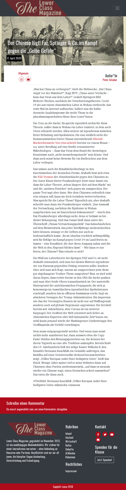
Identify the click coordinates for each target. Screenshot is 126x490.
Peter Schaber (110, 80)
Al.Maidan (70, 453)
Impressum (71, 471)
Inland (68, 434)
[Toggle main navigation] (117, 8)
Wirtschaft (71, 441)
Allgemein (23, 73)
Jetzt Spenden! (104, 460)
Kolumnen (70, 457)
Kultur (68, 445)
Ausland (69, 437)
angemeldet (23, 409)
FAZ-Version (46, 176)
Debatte (69, 449)
